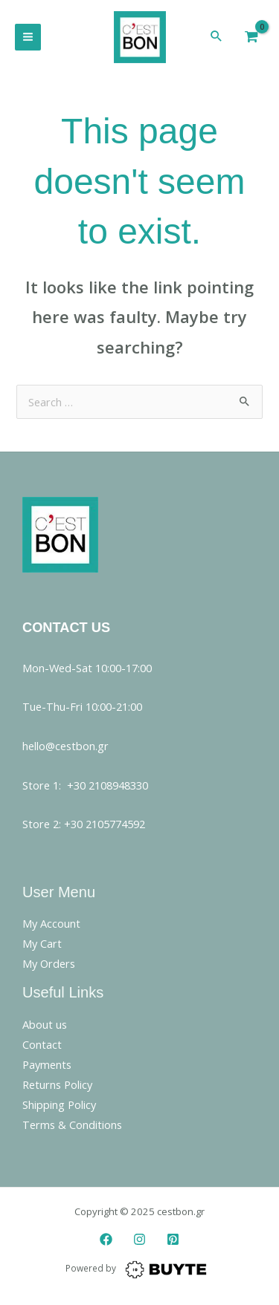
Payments (46, 1064)
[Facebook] (106, 1239)
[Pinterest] (173, 1239)
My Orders (48, 963)
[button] (216, 37)
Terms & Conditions (72, 1124)
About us (44, 1024)
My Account (51, 923)
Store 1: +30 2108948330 (85, 785)
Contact (42, 1044)
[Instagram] (139, 1239)
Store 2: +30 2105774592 (83, 823)
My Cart (42, 943)
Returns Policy (57, 1084)
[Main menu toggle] (28, 37)
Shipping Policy (59, 1104)
